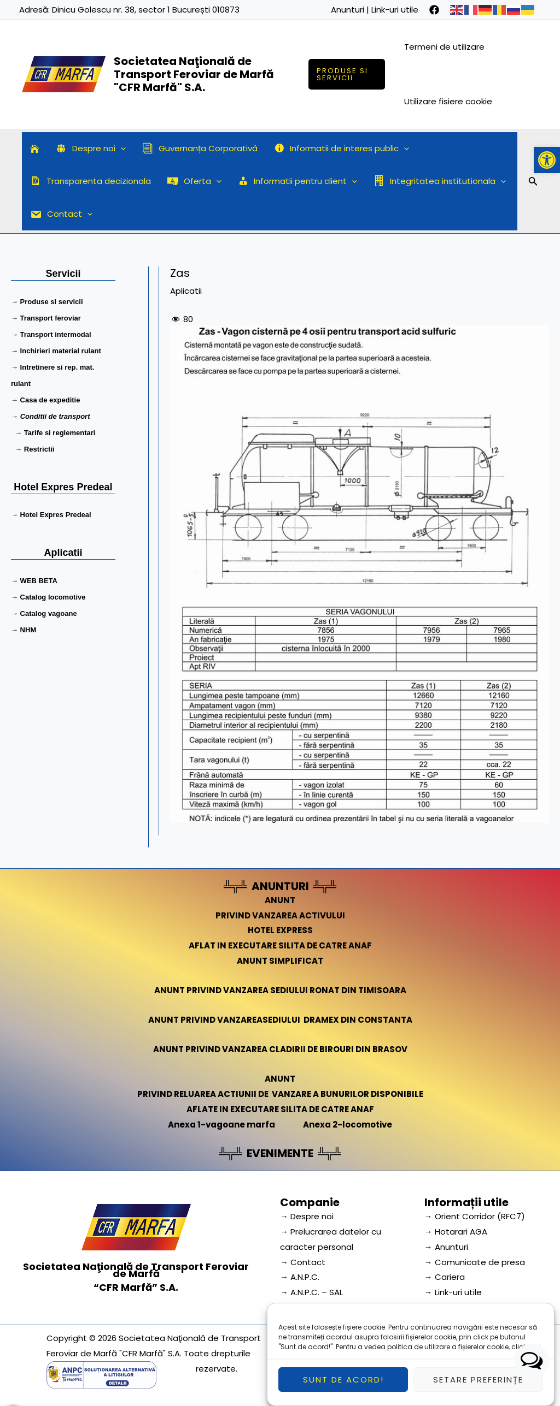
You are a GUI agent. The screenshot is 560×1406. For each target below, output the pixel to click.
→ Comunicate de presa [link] (474, 1262)
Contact (61, 214)
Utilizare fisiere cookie (448, 101)
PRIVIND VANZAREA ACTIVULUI (280, 915)
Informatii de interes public (342, 148)
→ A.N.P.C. (299, 1277)
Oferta (194, 181)
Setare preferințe (478, 1389)
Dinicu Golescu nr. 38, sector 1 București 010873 (146, 9)
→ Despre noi (307, 1216)
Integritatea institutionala (440, 181)
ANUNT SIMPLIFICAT (280, 960)
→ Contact (302, 1262)
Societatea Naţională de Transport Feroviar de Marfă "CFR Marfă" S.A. (194, 74)
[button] (547, 160)
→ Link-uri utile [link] (453, 1292)
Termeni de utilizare (444, 46)
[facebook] (434, 10)
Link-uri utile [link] (394, 9)
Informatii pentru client (298, 181)
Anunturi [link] (347, 9)
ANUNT (280, 900)
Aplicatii (186, 290)
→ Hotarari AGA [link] (455, 1231)
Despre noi (91, 148)
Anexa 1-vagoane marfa (221, 1124)
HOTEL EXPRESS (280, 930)
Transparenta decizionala (90, 181)
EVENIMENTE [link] (280, 1153)
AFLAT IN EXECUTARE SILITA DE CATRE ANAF (280, 945)
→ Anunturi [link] (446, 1247)
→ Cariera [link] (444, 1277)
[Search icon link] (533, 183)
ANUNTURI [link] (280, 886)
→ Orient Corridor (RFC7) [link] (474, 1216)
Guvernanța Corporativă (200, 148)
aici (534, 1356)
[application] (120, 148)
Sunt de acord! (343, 1389)
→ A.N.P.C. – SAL (311, 1292)
